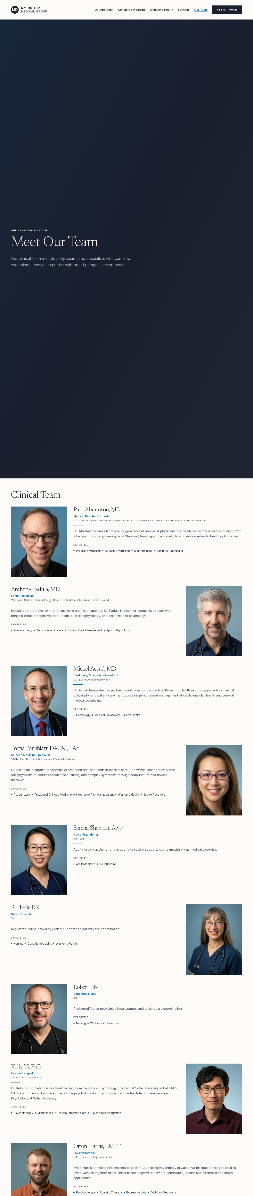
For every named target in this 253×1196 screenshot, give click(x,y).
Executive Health (161, 9)
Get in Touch (227, 9)
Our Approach (104, 9)
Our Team (201, 9)
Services (184, 9)
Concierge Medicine (132, 9)
